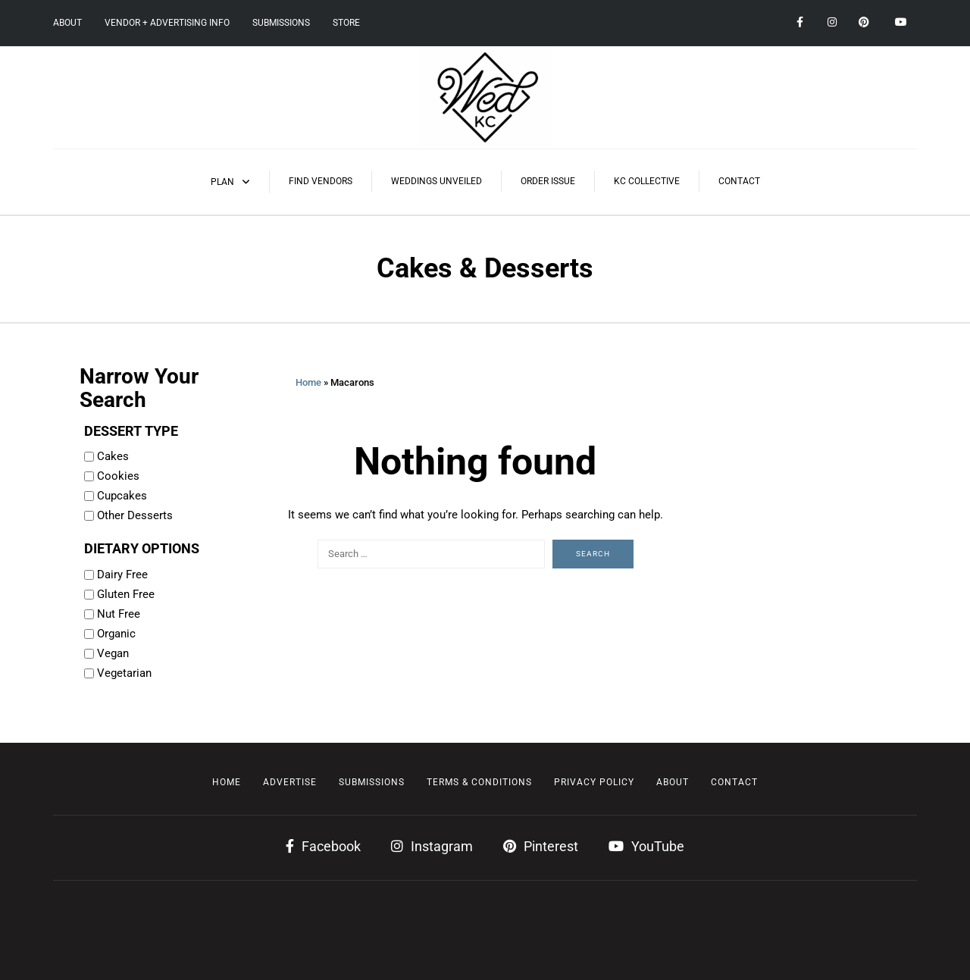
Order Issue (548, 181)
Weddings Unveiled (436, 181)
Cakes (113, 456)
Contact (739, 181)
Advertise (290, 782)
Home (308, 382)
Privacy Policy (594, 782)
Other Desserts (135, 515)
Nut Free (118, 614)
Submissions (281, 22)
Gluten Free (126, 594)
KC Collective (647, 181)
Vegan (113, 653)
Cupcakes (122, 496)
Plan (222, 182)
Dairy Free (122, 574)
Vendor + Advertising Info (167, 22)
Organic (116, 633)
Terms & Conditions (479, 782)
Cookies (118, 476)
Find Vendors (320, 181)
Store (346, 22)
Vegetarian (124, 673)
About (67, 22)
